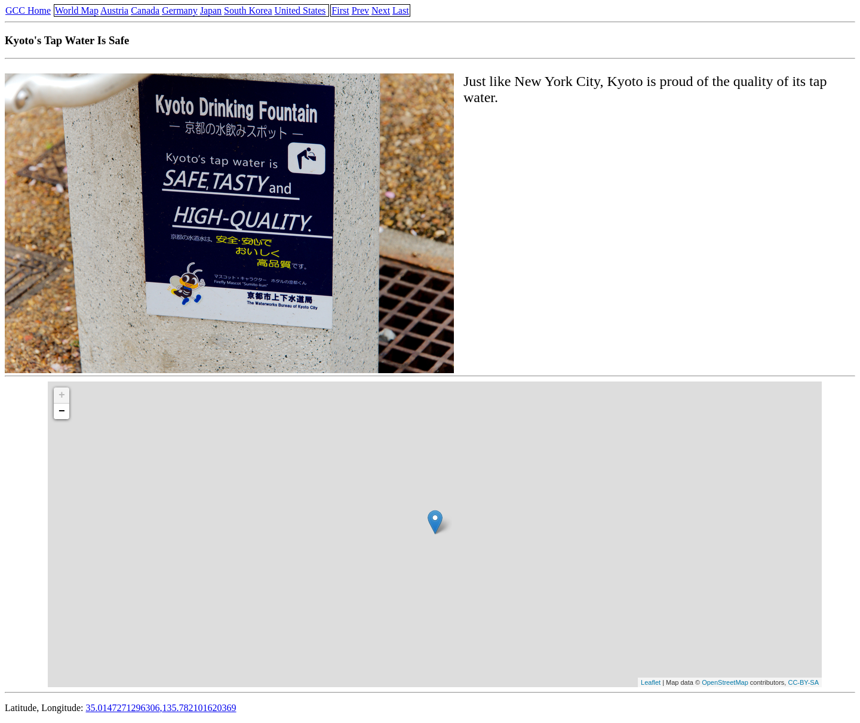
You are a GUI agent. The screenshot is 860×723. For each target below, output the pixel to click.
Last (400, 10)
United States (300, 10)
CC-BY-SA (803, 682)
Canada (145, 10)
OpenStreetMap (725, 682)
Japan (211, 10)
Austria (114, 10)
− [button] (62, 411)
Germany (180, 10)
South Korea (248, 10)
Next (380, 10)
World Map (77, 10)
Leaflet (651, 682)
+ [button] (62, 395)
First (340, 10)
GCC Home (28, 10)
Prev (360, 10)
